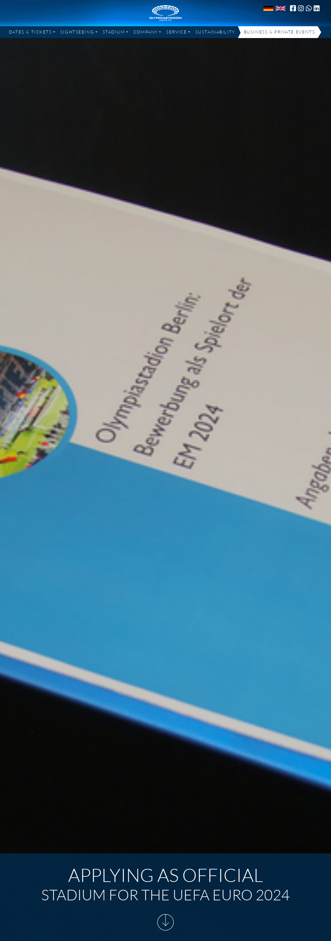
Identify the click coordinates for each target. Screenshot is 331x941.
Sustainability (215, 31)
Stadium (114, 31)
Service (176, 31)
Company (145, 31)
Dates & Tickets (30, 31)
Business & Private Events (279, 31)
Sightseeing (77, 31)
